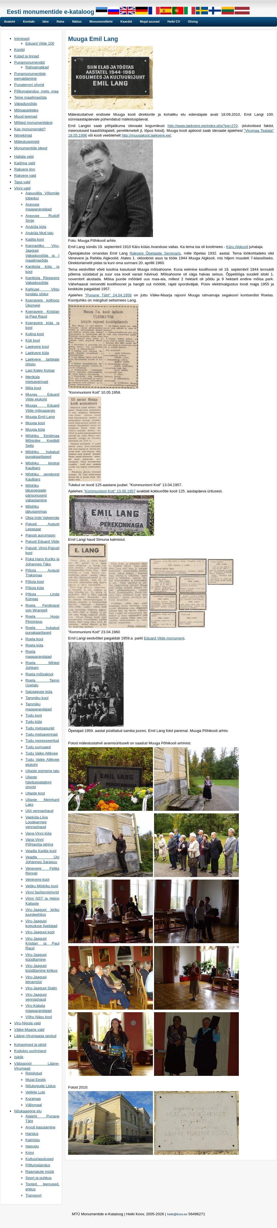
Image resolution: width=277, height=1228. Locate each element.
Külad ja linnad (26, 56)
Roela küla (34, 645)
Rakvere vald (25, 175)
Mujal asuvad (149, 21)
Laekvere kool (37, 346)
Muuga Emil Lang (40, 417)
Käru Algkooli (237, 247)
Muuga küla (35, 429)
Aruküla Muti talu (39, 233)
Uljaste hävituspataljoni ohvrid (38, 782)
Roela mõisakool (39, 674)
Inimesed (21, 38)
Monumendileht (101, 21)
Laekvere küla (37, 353)
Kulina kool (34, 334)
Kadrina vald (24, 163)
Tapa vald (22, 182)
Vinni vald (22, 188)
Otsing (193, 21)
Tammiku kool (36, 698)
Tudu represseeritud (42, 740)
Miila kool (33, 388)
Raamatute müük (39, 1171)
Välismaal (33, 1105)
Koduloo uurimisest (30, 1051)
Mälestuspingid (26, 141)
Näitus (77, 21)
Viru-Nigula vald (27, 1023)
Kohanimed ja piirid (30, 1044)
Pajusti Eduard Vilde (42, 541)
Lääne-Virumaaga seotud (35, 1036)
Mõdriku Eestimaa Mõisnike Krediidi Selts (42, 441)
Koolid (19, 50)
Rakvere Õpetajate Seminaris (155, 253)
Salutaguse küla (38, 692)
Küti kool (32, 340)
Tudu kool (33, 715)
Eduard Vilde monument (164, 638)
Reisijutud (33, 1073)
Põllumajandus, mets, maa (36, 91)
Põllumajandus (37, 1165)
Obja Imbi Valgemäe (42, 518)
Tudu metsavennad (41, 734)
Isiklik (18, 1057)
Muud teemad (25, 116)
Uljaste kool (35, 793)
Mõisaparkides (26, 110)
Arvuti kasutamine (40, 1127)
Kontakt (28, 21)
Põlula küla (34, 588)
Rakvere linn (24, 169)
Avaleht (9, 21)
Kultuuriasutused (39, 1159)
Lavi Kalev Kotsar (40, 370)
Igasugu (32, 1146)
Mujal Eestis (35, 1080)
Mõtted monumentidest (33, 122)
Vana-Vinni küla (38, 833)
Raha (60, 21)
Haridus (31, 1134)
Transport (33, 1195)
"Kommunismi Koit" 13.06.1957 (110, 491)
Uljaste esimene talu (42, 771)
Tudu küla (33, 721)
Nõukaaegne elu (28, 1111)
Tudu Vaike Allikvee (41, 753)
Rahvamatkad (37, 67)
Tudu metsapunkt (40, 728)
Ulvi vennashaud (39, 811)
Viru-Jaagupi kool (40, 932)
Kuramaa (33, 1098)
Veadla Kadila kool (41, 851)
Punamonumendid (29, 62)
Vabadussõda (25, 104)
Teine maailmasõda (30, 97)
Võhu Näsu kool (38, 1017)
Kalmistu (32, 1140)
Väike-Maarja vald (29, 1029)
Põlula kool (34, 581)
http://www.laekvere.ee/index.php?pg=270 (203, 126)
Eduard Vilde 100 (39, 43)
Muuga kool (35, 423)
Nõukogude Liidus (40, 1086)
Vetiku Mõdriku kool (41, 886)
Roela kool (34, 639)
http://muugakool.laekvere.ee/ (146, 135)
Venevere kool (37, 879)
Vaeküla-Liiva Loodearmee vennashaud (36, 822)
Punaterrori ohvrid (29, 85)
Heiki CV (173, 21)
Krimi (29, 1153)
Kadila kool (34, 239)
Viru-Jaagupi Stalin (41, 988)
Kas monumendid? (30, 129)
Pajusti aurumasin (40, 535)
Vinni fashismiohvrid (42, 892)
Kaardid (126, 21)
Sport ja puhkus (38, 1178)
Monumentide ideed (30, 148)
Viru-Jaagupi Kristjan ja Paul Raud (42, 943)
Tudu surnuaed (38, 747)
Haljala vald (24, 156)
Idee (45, 21)
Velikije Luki (35, 1092)
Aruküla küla (35, 227)
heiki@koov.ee (177, 1214)
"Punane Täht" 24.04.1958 (108, 295)
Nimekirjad (23, 135)
